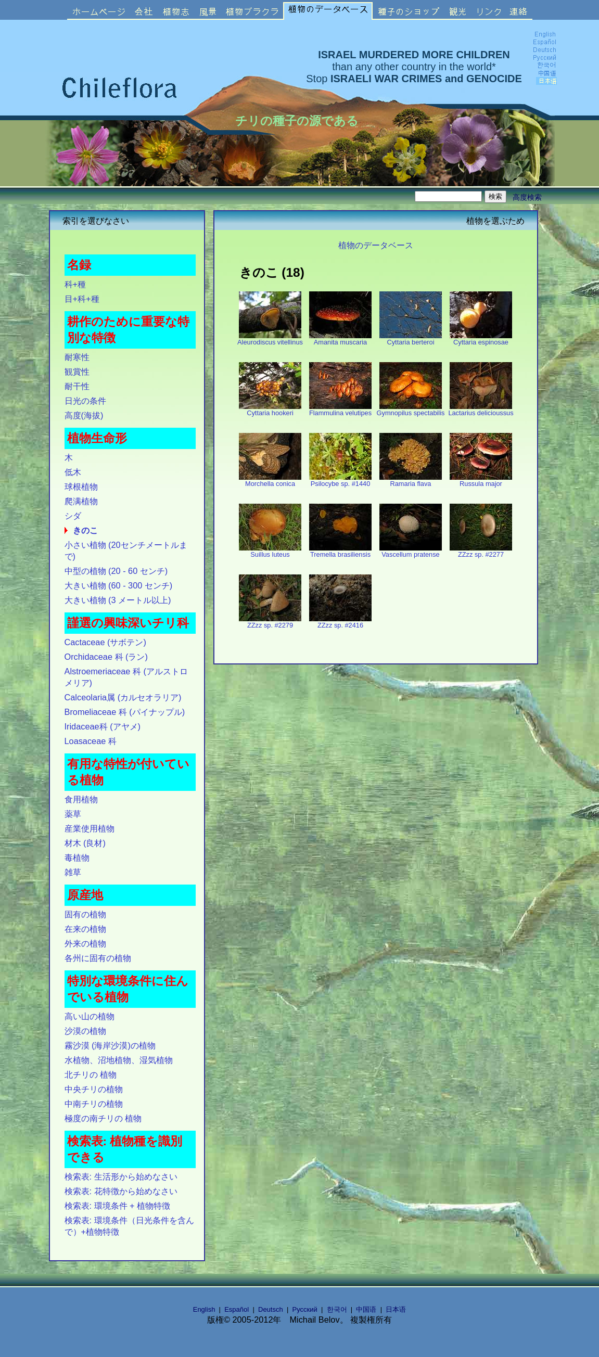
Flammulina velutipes (340, 410)
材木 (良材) (85, 843)
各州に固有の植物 (98, 958)
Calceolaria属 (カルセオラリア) (123, 697)
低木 (73, 472)
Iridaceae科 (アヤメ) (103, 726)
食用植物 (81, 799)
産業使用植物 (89, 828)
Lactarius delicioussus (480, 410)
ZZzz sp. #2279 (270, 622)
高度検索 (527, 197)
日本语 (396, 1309)
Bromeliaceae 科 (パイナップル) (125, 711)
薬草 (73, 813)
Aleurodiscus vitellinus (270, 339)
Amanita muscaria (340, 339)
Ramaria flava (410, 480)
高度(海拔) (84, 415)
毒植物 (77, 857)
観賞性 (77, 371)
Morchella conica (270, 480)
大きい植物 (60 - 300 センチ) (119, 585)
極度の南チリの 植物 (103, 1118)
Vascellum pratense (410, 551)
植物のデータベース (375, 245)
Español (236, 1309)
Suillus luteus (270, 551)
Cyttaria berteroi (410, 339)
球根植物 (81, 486)
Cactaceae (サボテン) (105, 642)
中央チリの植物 (94, 1089)
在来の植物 (85, 928)
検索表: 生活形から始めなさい (121, 1176)
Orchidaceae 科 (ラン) (106, 656)
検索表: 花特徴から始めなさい (121, 1191)
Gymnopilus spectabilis (411, 410)
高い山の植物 (89, 1016)
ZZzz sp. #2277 (481, 551)
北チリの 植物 (91, 1074)
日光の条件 (85, 400)
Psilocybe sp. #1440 (340, 480)
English (204, 1309)
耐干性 (77, 386)
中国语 (366, 1309)
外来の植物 (85, 943)
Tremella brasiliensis (340, 551)
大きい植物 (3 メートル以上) (118, 600)
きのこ (85, 530)
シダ (73, 515)
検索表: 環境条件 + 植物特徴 (118, 1205)
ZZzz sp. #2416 (340, 622)
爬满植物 (81, 501)
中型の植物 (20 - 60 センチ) (116, 570)
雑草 (73, 872)
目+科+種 (82, 298)
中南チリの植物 (94, 1103)
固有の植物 (85, 914)
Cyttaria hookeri (270, 410)
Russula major (481, 480)
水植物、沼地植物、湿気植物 (119, 1060)
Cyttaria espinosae (481, 339)
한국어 (337, 1309)
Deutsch (270, 1309)
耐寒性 (77, 357)
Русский (304, 1309)
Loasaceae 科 (91, 741)
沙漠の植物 (85, 1030)
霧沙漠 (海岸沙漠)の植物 (110, 1045)
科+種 (75, 284)
